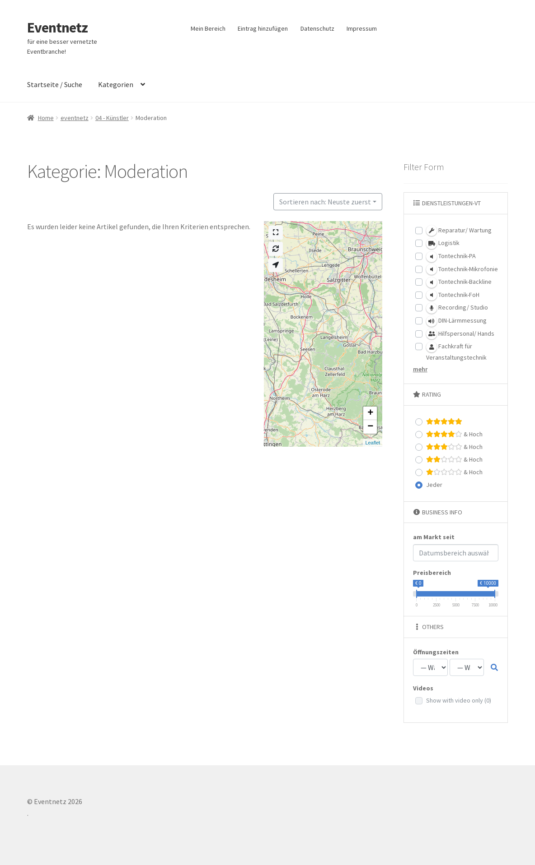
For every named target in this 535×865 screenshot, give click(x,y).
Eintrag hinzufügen (263, 28)
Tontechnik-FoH (452, 295)
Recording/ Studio (457, 308)
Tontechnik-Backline (459, 282)
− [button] (370, 427)
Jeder (434, 485)
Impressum (362, 28)
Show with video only (458, 700)
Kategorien (115, 84)
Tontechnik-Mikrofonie (462, 269)
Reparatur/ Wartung (459, 230)
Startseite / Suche (54, 84)
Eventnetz (57, 28)
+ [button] (370, 413)
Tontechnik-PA (451, 256)
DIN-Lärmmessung (456, 321)
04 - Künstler (112, 118)
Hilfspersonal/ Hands (460, 333)
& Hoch (454, 434)
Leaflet (372, 442)
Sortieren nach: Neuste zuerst (325, 201)
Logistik (443, 243)
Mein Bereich (208, 28)
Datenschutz (317, 28)
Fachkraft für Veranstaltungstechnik (456, 351)
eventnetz (75, 118)
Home (46, 118)
